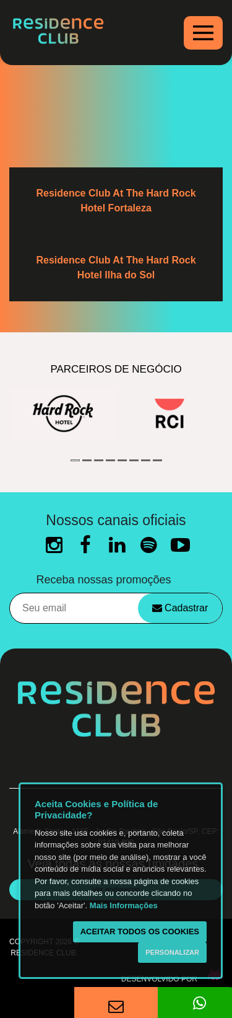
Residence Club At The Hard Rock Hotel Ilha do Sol (115, 267)
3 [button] (98, 460)
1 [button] (75, 460)
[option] (62, 414)
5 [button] (122, 460)
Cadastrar (180, 608)
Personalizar (172, 952)
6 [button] (134, 460)
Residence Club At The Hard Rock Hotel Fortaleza (115, 200)
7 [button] (145, 460)
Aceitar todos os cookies (139, 931)
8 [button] (157, 460)
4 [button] (110, 460)
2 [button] (87, 460)
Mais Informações (124, 905)
